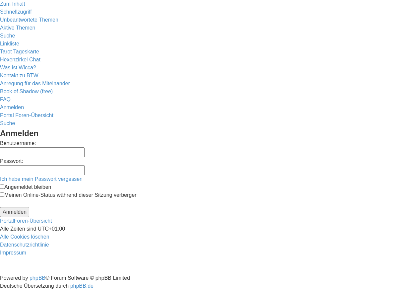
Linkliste (9, 43)
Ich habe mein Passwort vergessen (41, 179)
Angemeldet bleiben (25, 187)
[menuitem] (29, 20)
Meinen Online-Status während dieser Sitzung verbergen (69, 195)
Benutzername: (18, 143)
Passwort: (11, 161)
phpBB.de (82, 286)
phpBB (37, 278)
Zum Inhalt (12, 4)
